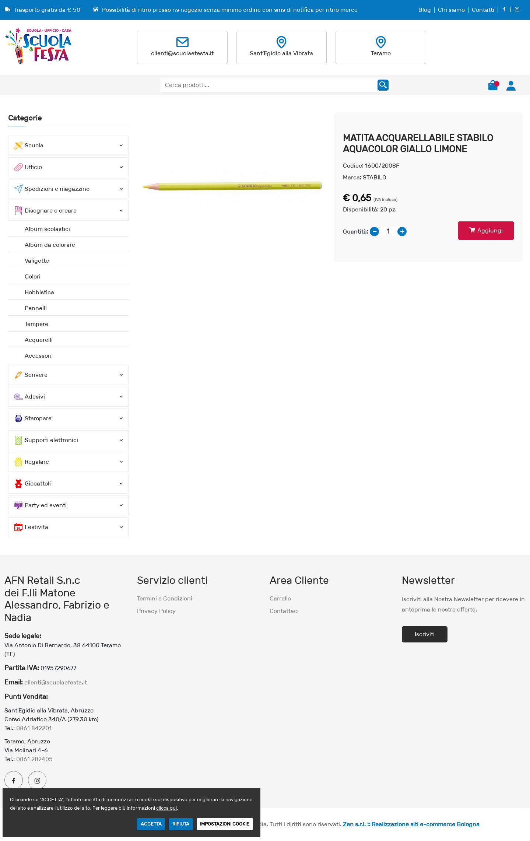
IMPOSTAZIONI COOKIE (224, 824)
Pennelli (36, 308)
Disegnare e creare (45, 210)
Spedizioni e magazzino (51, 189)
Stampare (33, 418)
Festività (31, 527)
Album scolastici (47, 228)
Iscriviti (425, 634)
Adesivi (29, 396)
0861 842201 (34, 728)
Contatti (483, 9)
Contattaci (284, 610)
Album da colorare (50, 244)
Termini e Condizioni (164, 598)
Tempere (36, 323)
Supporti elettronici (46, 440)
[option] (232, 187)
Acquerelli (39, 339)
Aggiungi (486, 230)
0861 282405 (34, 759)
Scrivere (31, 375)
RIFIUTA (180, 824)
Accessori (38, 355)
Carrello (280, 598)
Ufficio (28, 167)
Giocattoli (32, 483)
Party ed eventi (40, 505)
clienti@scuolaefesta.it (182, 53)
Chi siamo (451, 9)
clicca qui (166, 808)
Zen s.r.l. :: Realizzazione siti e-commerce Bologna (411, 824)
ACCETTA (150, 824)
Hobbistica (39, 292)
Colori (33, 276)
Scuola (28, 145)
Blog (424, 9)
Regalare (31, 462)
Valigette (37, 260)
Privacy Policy (156, 610)
